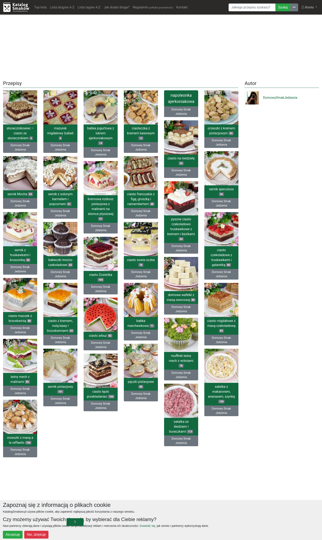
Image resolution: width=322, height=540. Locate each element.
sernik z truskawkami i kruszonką (20, 255)
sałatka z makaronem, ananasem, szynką (221, 394)
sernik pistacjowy (60, 389)
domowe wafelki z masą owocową (181, 297)
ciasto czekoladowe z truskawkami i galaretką (221, 257)
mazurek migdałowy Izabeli (60, 133)
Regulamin (153, 7)
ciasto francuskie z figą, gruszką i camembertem (140, 199)
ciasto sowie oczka (141, 262)
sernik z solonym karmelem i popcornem (60, 199)
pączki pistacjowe (141, 384)
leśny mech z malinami (20, 379)
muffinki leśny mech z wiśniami (181, 361)
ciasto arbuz (101, 336)
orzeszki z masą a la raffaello (20, 440)
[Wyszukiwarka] (252, 7)
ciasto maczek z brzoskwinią (20, 318)
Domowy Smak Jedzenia (20, 147)
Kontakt (182, 7)
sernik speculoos (221, 191)
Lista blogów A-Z (62, 7)
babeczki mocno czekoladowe (60, 262)
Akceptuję (13, 534)
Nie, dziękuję (36, 534)
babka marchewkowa (140, 323)
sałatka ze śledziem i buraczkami (181, 426)
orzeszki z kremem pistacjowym (221, 130)
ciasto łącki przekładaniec (100, 394)
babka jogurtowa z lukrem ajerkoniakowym (100, 135)
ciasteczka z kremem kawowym (141, 133)
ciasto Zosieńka (100, 277)
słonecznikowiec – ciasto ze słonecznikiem (20, 133)
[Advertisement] (161, 46)
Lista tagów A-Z (89, 7)
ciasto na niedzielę (181, 160)
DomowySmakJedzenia (271, 98)
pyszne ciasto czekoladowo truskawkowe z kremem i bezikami (181, 229)
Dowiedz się (147, 525)
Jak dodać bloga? (116, 7)
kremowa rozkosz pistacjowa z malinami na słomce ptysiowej (100, 209)
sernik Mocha (20, 194)
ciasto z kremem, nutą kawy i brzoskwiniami (60, 326)
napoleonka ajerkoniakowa (181, 98)
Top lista (40, 7)
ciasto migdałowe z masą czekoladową (221, 326)
